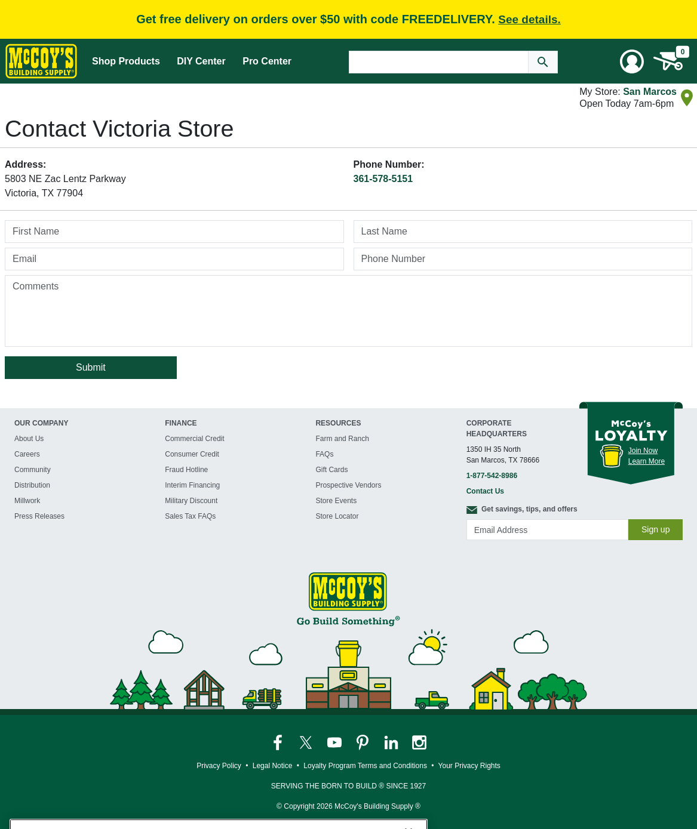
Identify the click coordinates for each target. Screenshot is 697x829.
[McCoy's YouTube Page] (335, 742)
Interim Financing (192, 485)
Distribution (32, 485)
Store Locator (336, 516)
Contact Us (485, 491)
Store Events (336, 501)
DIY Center (201, 61)
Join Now (643, 450)
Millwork (27, 501)
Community (32, 470)
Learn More (646, 461)
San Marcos (650, 92)
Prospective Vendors (348, 485)
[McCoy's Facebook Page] (278, 742)
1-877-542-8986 (491, 475)
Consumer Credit (192, 454)
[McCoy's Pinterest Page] (363, 742)
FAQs (324, 454)
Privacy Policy (218, 766)
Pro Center (266, 61)
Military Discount (191, 501)
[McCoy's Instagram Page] (419, 742)
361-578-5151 (383, 179)
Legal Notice (273, 766)
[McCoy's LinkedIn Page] (392, 742)
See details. (529, 19)
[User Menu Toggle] (632, 61)
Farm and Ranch (342, 438)
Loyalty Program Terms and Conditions (365, 766)
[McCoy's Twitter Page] (306, 742)
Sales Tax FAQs (190, 516)
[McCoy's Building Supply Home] (41, 61)
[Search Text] (439, 62)
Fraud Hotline (186, 470)
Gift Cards (331, 470)
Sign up (655, 529)
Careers (27, 454)
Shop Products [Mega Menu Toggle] (126, 61)
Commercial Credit (194, 438)
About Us (29, 438)
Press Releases (39, 516)
